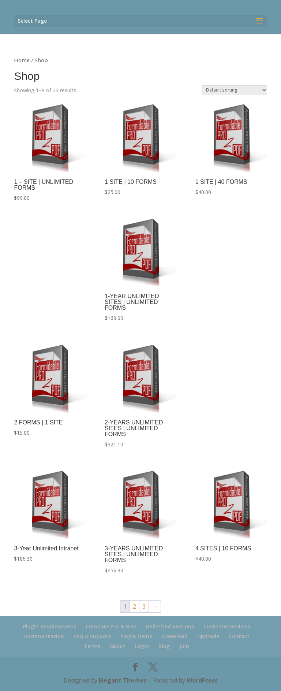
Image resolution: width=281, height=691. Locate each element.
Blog (164, 646)
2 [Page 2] (134, 606)
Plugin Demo (136, 636)
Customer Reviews (226, 626)
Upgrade (208, 636)
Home (22, 60)
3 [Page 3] (144, 606)
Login (142, 646)
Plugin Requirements (49, 626)
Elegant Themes (123, 680)
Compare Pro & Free (111, 626)
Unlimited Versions (170, 626)
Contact (239, 636)
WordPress (202, 680)
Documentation (43, 636)
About (117, 646)
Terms (92, 646)
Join (184, 646)
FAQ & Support (92, 636)
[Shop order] (234, 90)
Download (175, 636)
